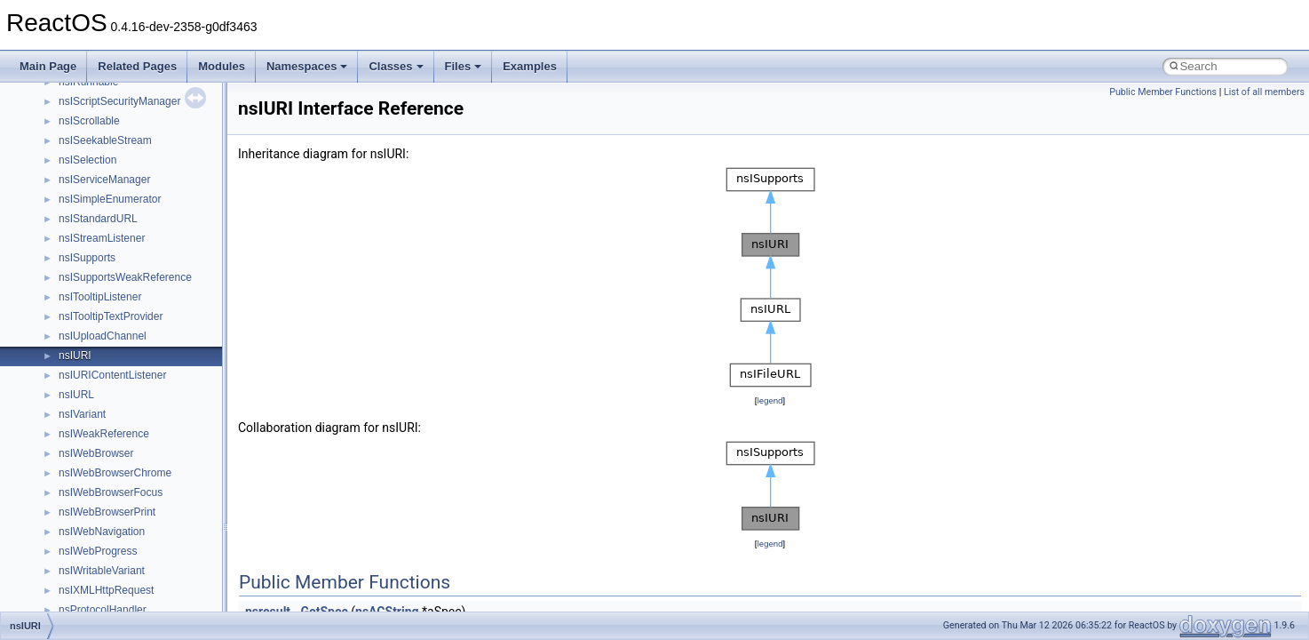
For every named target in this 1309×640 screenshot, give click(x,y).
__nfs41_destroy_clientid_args (131, 341)
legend (769, 400)
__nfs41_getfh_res (103, 595)
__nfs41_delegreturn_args (121, 302)
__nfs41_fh (85, 458)
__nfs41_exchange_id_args (124, 419)
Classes (396, 66)
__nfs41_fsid (89, 537)
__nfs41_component (107, 106)
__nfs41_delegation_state (119, 263)
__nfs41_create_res (106, 204)
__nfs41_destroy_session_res (129, 400)
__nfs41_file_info (99, 478)
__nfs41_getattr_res (106, 576)
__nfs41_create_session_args (130, 224)
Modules (221, 66)
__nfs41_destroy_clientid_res (128, 361)
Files (463, 66)
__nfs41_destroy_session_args (132, 380)
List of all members (1264, 92)
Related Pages (137, 66)
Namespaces (307, 66)
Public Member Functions (1163, 92)
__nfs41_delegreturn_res (118, 322)
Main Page (48, 66)
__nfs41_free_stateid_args (122, 498)
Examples (530, 66)
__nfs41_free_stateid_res (118, 517)
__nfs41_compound (105, 126)
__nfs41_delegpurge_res (118, 282)
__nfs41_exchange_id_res (121, 439)
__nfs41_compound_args (118, 146)
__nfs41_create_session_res (126, 243)
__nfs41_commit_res (108, 87)
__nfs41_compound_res (116, 165)
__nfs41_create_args (109, 185)
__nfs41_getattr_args (109, 556)
